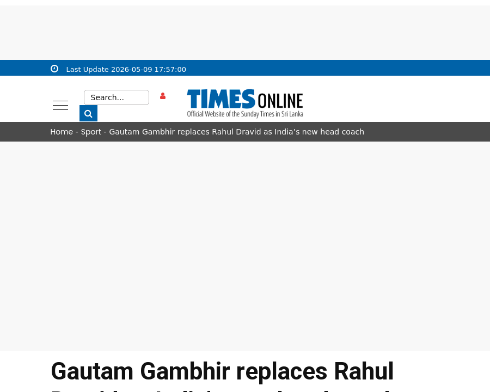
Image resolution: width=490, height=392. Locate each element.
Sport (91, 131)
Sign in (165, 106)
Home (62, 131)
